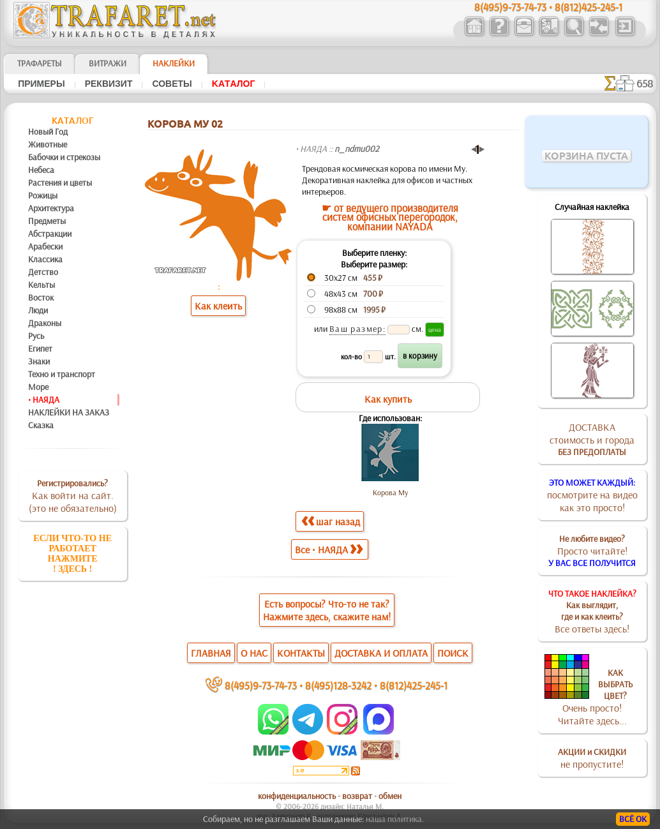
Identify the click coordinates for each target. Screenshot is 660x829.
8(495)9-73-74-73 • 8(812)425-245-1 (548, 6)
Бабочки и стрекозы (64, 157)
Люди (38, 310)
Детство (43, 272)
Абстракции (49, 233)
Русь (36, 335)
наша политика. (395, 819)
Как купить (388, 398)
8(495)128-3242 (338, 685)
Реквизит (109, 83)
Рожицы (42, 195)
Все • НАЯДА (329, 549)
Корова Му (390, 492)
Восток (41, 297)
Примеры (41, 83)
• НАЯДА (43, 399)
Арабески (45, 246)
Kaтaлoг (233, 83)
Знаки (39, 361)
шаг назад (330, 521)
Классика (45, 259)
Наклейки (174, 63)
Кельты (41, 284)
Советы (171, 83)
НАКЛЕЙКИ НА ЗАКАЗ (68, 412)
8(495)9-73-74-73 (261, 685)
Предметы (47, 221)
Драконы (44, 323)
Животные (47, 144)
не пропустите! (592, 758)
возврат (357, 796)
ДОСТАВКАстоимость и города (592, 439)
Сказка (41, 425)
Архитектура (51, 208)
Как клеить (218, 305)
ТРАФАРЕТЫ (39, 63)
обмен (390, 796)
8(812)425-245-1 (413, 685)
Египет (40, 348)
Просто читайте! (592, 551)
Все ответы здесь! (592, 611)
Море (38, 386)
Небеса (41, 170)
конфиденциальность (297, 796)
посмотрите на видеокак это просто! (592, 495)
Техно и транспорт (61, 374)
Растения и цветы (60, 182)
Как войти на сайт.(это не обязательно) (73, 495)
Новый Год (48, 131)
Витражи (107, 63)
